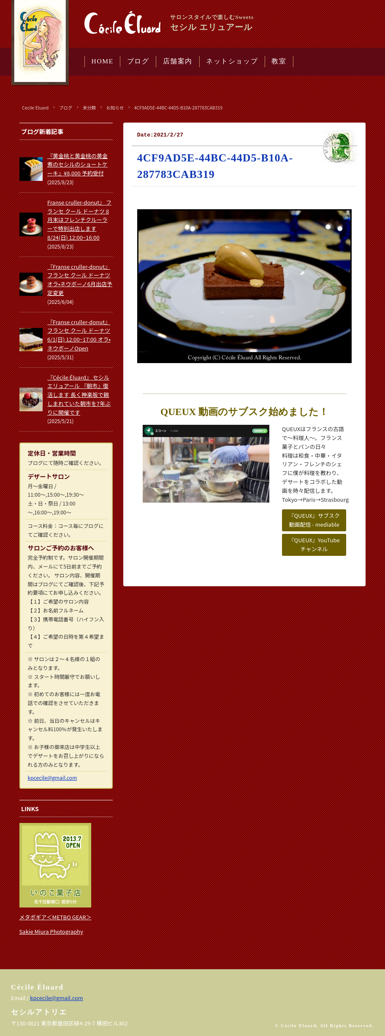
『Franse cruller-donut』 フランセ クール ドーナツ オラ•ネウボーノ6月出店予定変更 (79, 279)
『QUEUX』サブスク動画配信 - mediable (313, 519)
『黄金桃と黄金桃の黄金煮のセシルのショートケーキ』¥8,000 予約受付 (77, 165)
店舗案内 (177, 61)
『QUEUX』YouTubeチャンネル (314, 544)
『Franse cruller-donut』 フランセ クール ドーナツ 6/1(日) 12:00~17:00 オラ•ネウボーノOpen (79, 335)
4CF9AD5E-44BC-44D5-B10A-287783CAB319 (178, 107)
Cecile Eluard (35, 107)
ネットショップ (232, 61)
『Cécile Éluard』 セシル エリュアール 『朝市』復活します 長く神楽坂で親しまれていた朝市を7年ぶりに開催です (79, 394)
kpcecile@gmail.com (52, 777)
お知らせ (115, 107)
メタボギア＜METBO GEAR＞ (55, 917)
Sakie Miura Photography (51, 931)
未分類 (89, 107)
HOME (103, 61)
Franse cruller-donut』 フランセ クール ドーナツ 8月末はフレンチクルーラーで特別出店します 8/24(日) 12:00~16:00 (79, 219)
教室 (278, 61)
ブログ (138, 61)
